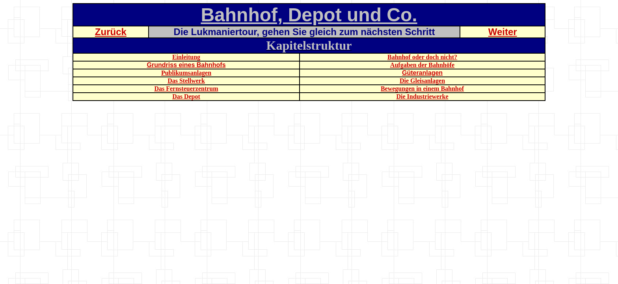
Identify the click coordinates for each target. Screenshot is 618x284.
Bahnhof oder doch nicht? (422, 57)
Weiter (502, 31)
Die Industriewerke (422, 96)
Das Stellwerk (186, 80)
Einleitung (186, 57)
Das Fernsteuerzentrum (186, 88)
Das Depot (186, 96)
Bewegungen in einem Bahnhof (422, 88)
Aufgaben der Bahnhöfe (422, 65)
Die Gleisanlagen (422, 80)
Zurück (111, 31)
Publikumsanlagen (186, 72)
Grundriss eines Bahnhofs (186, 65)
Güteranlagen (422, 72)
